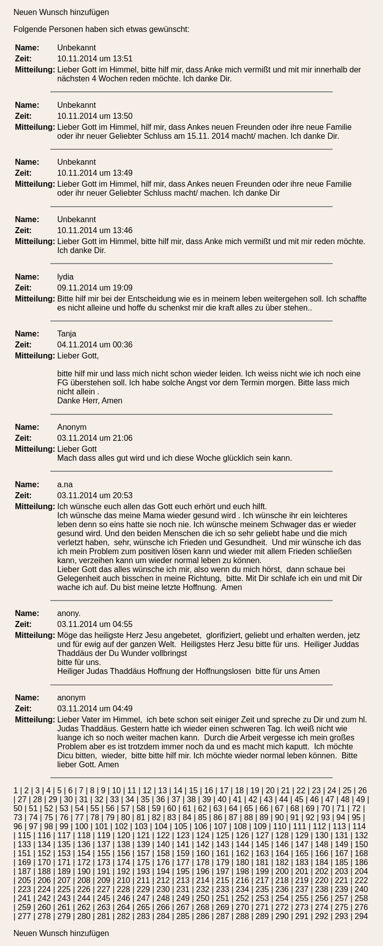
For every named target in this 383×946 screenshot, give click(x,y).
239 (342, 889)
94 (341, 817)
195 (183, 871)
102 (121, 826)
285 (183, 916)
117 (64, 835)
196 (202, 871)
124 (202, 835)
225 (64, 889)
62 (202, 808)
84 (187, 817)
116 (44, 835)
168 (361, 853)
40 (221, 799)
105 (181, 826)
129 (302, 835)
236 (282, 889)
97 (33, 826)
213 (183, 880)
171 (64, 862)
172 (84, 862)
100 (81, 826)
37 (176, 799)
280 (84, 916)
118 (84, 835)
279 (64, 916)
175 (143, 862)
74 (33, 817)
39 (206, 799)
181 (262, 862)
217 (262, 880)
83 (171, 817)
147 (302, 844)
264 (123, 907)
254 (282, 898)
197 (222, 871)
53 (63, 808)
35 (145, 799)
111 (300, 826)
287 (222, 916)
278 (44, 916)
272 (282, 907)
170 (44, 862)
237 (302, 889)
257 (342, 898)
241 (24, 898)
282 (123, 916)
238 (322, 889)
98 (48, 826)
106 (200, 826)
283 (143, 916)
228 (123, 889)
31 (83, 799)
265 (143, 907)
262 (84, 907)
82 (156, 817)
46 (314, 799)
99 (63, 826)
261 (64, 907)
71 (341, 808)
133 (24, 844)
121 (143, 835)
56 (110, 808)
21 (285, 790)
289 (262, 916)
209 (104, 880)
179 (222, 862)
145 (262, 844)
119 (104, 835)
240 (361, 889)
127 (262, 835)
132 (361, 835)
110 (280, 826)
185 (342, 862)
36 (160, 799)
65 (248, 808)
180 (242, 862)
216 (242, 880)
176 (163, 862)
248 (163, 898)
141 (183, 844)
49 (360, 799)
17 (223, 790)
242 (44, 898)
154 (84, 853)
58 (141, 808)
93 (325, 817)
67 (279, 808)
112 (319, 826)
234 (242, 889)
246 (123, 898)
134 (44, 844)
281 (104, 916)
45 (299, 799)
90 (279, 817)
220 (322, 880)
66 (263, 808)
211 (143, 880)
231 (183, 889)
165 (302, 853)
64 (233, 808)
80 (125, 817)
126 (242, 835)
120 (123, 835)
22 (301, 790)
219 (302, 880)
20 (270, 790)
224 (44, 889)
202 (322, 871)
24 (331, 790)
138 (123, 844)
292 (322, 916)
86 (217, 817)
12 (147, 790)
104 (161, 826)
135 (64, 844)
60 (171, 808)
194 (163, 871)
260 (44, 907)
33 (114, 799)
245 (104, 898)
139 (143, 844)
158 (163, 853)
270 (242, 907)
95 (356, 817)
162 (242, 853)
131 (342, 835)
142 (202, 844)
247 (143, 898)
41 (237, 799)
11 (131, 790)
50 (17, 808)
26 (362, 790)
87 (233, 817)
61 (187, 808)
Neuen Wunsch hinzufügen (61, 12)
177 (183, 862)
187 (24, 871)
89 (263, 817)
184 (322, 862)
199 (262, 871)
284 (163, 916)
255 (302, 898)
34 (129, 799)
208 (84, 880)
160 (202, 853)
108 (240, 826)
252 (242, 898)
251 (222, 898)
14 (178, 790)
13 (162, 790)
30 (68, 799)
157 (143, 853)
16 (208, 790)
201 (302, 871)
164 (282, 853)
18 (239, 790)
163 (262, 853)
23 (316, 790)
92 (310, 817)
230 (163, 889)
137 (104, 844)
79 (110, 817)
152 (44, 853)
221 (342, 880)
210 (123, 880)
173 (104, 862)
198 (242, 871)
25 (347, 790)
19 (254, 790)
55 (94, 808)
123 (183, 835)
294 (361, 916)
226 (84, 889)
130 (322, 835)
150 (361, 844)
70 (325, 808)
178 (202, 862)
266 (163, 907)
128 (282, 835)
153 (64, 853)
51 (33, 808)
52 (48, 808)
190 (84, 871)
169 (24, 862)
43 (268, 799)
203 (342, 871)
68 (294, 808)
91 (294, 817)
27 (22, 799)
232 (202, 889)
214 (202, 880)
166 (322, 853)
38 (191, 799)
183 (302, 862)
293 (342, 916)
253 (262, 898)
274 (322, 907)
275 (342, 907)
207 (64, 880)
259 (24, 907)
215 (222, 880)
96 (17, 826)
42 (252, 799)
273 (302, 907)
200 (282, 871)
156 (123, 853)
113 (339, 826)
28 (37, 799)
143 (222, 844)
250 (202, 898)
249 (183, 898)
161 (222, 853)
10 (116, 790)
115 (24, 835)
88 (248, 817)
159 (183, 853)
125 (222, 835)
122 (163, 835)
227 (104, 889)
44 (283, 799)
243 (64, 898)
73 (17, 817)
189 (64, 871)
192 (123, 871)
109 (260, 826)
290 (282, 916)
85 (202, 817)
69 (310, 808)
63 (217, 808)
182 (282, 862)
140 (163, 844)
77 (79, 817)
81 (141, 817)
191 (104, 871)
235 (262, 889)
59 (156, 808)
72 (356, 808)
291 (302, 916)
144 (242, 844)
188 (44, 871)
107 (220, 826)
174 (123, 862)
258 (361, 898)
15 (193, 790)
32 (99, 799)
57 (125, 808)
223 (24, 889)
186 (361, 862)
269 (222, 907)
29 (52, 799)
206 (44, 880)
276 (361, 907)
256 (322, 898)
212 (163, 880)
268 (202, 907)
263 (104, 907)
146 (282, 844)
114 (359, 826)
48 (345, 799)
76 (63, 817)
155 (104, 853)
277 (24, 916)
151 (24, 853)
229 (143, 889)
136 (84, 844)
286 (202, 916)
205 (24, 880)
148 (322, 844)
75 (48, 817)
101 (101, 826)
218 (282, 880)
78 (94, 817)
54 (79, 808)
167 (342, 853)
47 (329, 799)
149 (342, 844)
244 (84, 898)
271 (262, 907)
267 (183, 907)
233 (222, 889)
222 (361, 880)
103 (141, 826)
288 (242, 916)
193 (143, 871)
